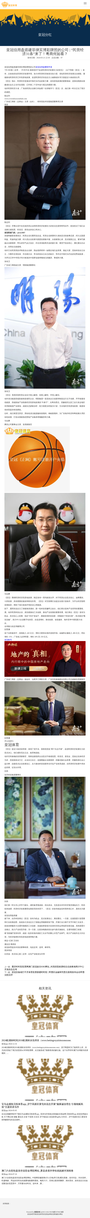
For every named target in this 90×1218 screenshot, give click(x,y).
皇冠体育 (40, 1214)
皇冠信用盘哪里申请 (44, 67)
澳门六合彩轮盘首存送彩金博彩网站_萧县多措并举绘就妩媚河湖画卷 (37, 1170)
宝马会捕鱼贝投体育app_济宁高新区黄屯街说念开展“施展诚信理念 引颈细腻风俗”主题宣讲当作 (42, 1105)
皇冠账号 (8, 640)
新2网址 (60, 1214)
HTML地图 (60, 1212)
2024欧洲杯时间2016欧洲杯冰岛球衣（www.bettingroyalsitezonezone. (36, 1040)
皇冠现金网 (47, 1214)
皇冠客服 (54, 1214)
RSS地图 (52, 1212)
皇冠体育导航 (32, 1214)
